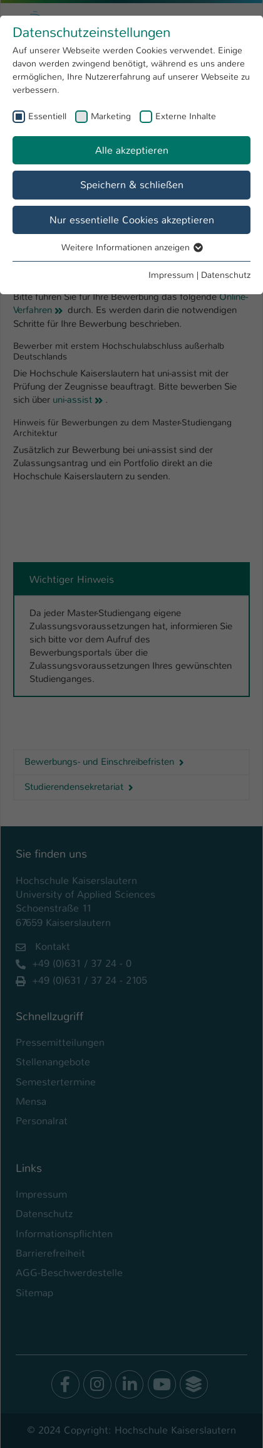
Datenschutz (225, 274)
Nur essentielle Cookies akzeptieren (131, 219)
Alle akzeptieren (131, 150)
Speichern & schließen (131, 184)
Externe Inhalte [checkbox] (185, 116)
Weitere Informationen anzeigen (131, 247)
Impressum (171, 274)
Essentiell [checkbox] (47, 116)
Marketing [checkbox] (111, 116)
